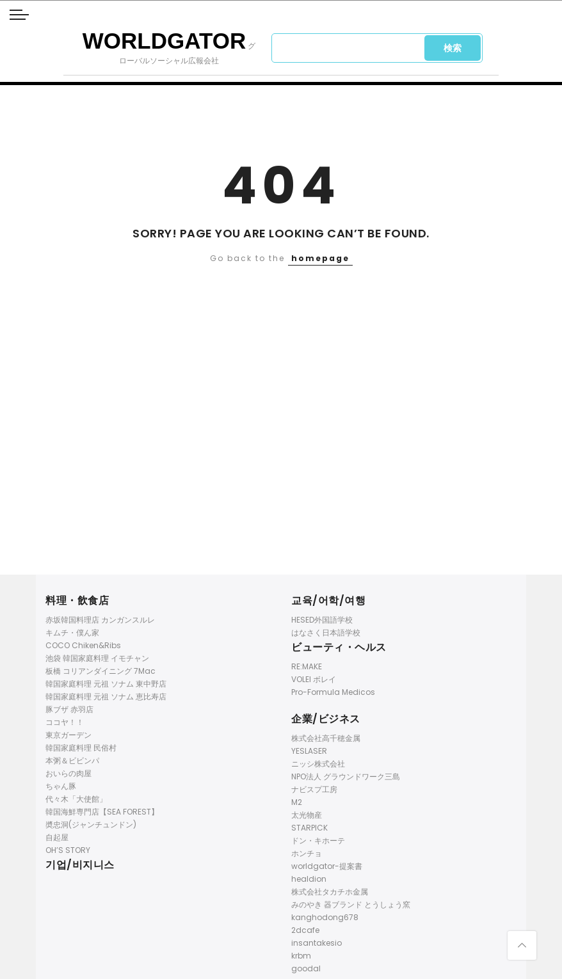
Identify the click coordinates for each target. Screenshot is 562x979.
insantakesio (316, 942)
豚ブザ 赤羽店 (69, 709)
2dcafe (305, 930)
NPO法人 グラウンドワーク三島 (345, 776)
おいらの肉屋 (68, 773)
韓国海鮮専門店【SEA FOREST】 (102, 811)
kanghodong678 (324, 917)
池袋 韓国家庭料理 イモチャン (97, 658)
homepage (320, 258)
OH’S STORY (67, 850)
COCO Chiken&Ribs (83, 645)
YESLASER (309, 750)
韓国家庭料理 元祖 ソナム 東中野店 (105, 683)
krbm (301, 955)
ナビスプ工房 (314, 789)
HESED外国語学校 (322, 619)
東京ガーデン (68, 734)
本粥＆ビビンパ (72, 760)
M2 (296, 802)
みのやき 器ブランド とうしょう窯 (350, 904)
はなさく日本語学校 (325, 632)
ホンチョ (306, 853)
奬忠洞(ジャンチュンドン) (90, 824)
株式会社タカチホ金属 (329, 891)
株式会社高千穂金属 (325, 738)
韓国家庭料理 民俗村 (80, 747)
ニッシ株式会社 (318, 763)
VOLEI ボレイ (313, 679)
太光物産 (306, 814)
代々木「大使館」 (76, 798)
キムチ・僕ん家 (72, 632)
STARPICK (309, 827)
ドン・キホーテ (318, 840)
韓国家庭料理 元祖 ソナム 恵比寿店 (105, 696)
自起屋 (56, 837)
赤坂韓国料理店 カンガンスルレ (100, 619)
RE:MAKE (306, 666)
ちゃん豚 (60, 786)
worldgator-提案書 (326, 866)
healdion (308, 878)
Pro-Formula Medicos (333, 692)
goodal (306, 968)
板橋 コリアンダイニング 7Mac (100, 670)
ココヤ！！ (64, 722)
